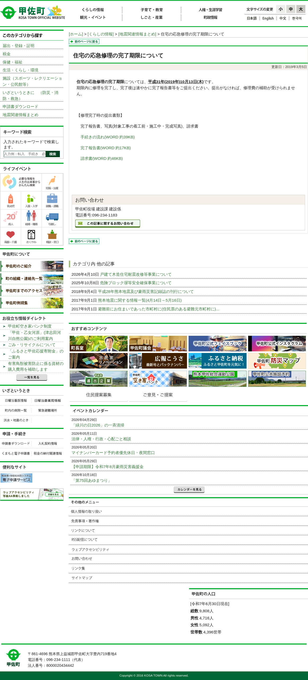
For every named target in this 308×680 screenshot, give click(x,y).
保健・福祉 (13, 62)
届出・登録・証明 (18, 45)
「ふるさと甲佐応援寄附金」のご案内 (36, 354)
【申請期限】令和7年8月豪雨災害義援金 (108, 466)
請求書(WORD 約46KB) (102, 158)
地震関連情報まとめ (20, 114)
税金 (7, 54)
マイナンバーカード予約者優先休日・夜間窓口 (113, 452)
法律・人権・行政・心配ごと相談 (101, 439)
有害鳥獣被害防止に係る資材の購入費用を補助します (36, 366)
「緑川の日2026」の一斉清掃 (98, 425)
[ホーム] (76, 34)
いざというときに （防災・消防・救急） (30, 95)
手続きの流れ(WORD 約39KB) (108, 137)
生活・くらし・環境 (20, 70)
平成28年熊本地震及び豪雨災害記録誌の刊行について (146, 291)
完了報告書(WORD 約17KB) (106, 148)
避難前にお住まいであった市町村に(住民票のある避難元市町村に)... (159, 309)
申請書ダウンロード (20, 106)
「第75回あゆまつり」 (92, 480)
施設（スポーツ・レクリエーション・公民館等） (32, 81)
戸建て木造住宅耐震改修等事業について (136, 274)
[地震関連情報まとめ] (137, 34)
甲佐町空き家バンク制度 (30, 326)
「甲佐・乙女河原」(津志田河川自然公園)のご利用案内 (34, 335)
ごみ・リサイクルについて (32, 344)
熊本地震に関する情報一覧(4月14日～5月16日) (140, 300)
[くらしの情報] (101, 34)
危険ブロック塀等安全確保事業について (136, 282)
